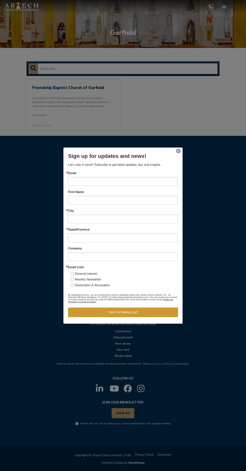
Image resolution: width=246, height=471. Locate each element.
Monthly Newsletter (88, 279)
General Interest (86, 273)
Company (75, 248)
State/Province (78, 229)
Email (72, 173)
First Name (76, 192)
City (71, 210)
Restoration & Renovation (92, 285)
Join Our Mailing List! (123, 312)
